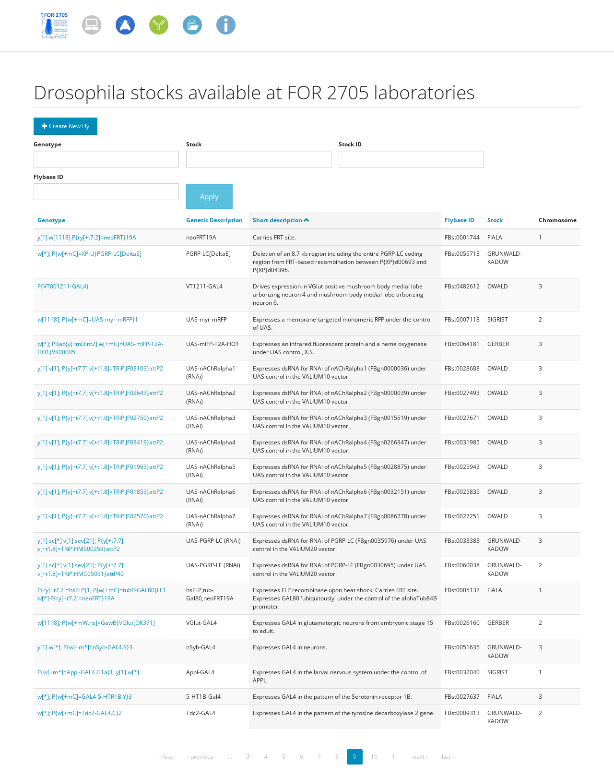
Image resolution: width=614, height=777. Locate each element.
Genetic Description (214, 220)
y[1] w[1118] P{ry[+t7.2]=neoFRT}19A (86, 237)
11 (395, 757)
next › (420, 757)
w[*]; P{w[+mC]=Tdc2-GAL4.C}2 (79, 713)
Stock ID (350, 144)
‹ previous (200, 757)
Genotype (47, 144)
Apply (209, 196)
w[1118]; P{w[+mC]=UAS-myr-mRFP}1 (87, 319)
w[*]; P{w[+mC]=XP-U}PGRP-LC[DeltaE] (89, 254)
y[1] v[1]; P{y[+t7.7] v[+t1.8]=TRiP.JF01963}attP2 (100, 467)
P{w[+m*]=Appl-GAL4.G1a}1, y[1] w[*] (88, 672)
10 (374, 757)
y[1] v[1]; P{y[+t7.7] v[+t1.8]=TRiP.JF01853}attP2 (100, 492)
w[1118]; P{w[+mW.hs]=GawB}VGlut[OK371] (96, 623)
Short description (281, 220)
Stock (193, 144)
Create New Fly (65, 126)
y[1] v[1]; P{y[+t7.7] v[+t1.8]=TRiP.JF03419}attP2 (100, 442)
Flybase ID (48, 177)
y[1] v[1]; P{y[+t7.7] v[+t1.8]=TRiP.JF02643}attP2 (100, 393)
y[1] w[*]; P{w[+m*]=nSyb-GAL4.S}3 (84, 647)
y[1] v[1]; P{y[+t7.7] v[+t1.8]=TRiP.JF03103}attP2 (100, 368)
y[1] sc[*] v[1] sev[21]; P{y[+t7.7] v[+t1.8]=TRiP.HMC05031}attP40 (80, 569)
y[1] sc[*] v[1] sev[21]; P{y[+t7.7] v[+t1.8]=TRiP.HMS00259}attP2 (80, 545)
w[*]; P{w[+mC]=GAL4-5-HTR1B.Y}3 (84, 697)
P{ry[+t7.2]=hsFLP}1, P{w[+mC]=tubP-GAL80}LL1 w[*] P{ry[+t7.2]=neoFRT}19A (101, 594)
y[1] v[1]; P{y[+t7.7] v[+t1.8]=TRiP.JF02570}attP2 (100, 516)
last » (448, 757)
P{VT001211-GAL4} (63, 286)
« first (166, 757)
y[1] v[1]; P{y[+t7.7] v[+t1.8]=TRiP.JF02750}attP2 (100, 418)
